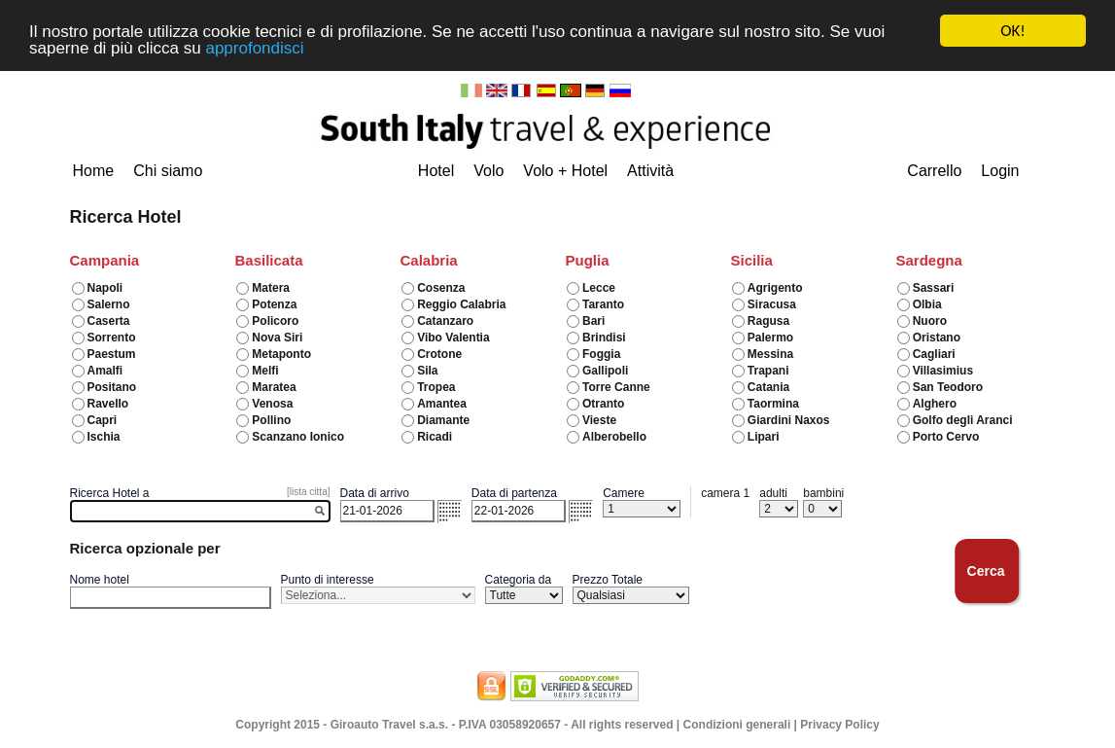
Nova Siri (277, 337)
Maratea (274, 387)
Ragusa (768, 321)
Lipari (764, 437)
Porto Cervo (946, 437)
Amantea (442, 403)
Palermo (770, 337)
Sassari (934, 288)
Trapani (768, 370)
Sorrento (111, 337)
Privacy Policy (839, 724)
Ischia (104, 437)
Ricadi (434, 437)
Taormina (773, 403)
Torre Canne (616, 387)
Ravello (108, 403)
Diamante (443, 420)
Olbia (927, 304)
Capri (102, 420)
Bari (593, 321)
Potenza (274, 304)
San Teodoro (948, 387)
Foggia (601, 354)
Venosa (272, 403)
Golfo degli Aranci (963, 420)
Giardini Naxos (789, 420)
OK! (1013, 30)
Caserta (108, 321)
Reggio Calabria (461, 304)
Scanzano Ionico (298, 437)
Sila (427, 370)
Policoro (275, 321)
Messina (770, 354)
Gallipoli (605, 370)
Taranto (603, 304)
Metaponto (281, 354)
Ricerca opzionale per (145, 548)
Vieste (599, 420)
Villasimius (943, 370)
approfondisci (254, 48)
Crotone (439, 354)
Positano (112, 387)
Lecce (598, 288)
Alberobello (614, 437)
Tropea (436, 387)
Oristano (936, 337)
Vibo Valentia (453, 337)
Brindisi (604, 337)
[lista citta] (308, 491)
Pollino (271, 420)
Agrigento (775, 288)
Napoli (105, 288)
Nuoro (930, 321)
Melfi (265, 370)
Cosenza (441, 288)
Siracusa (772, 304)
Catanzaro (445, 321)
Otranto (603, 403)
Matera (271, 288)
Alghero (935, 403)
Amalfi (105, 370)
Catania (768, 387)
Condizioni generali (737, 724)
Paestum (111, 354)
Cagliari (934, 354)
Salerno (108, 304)
